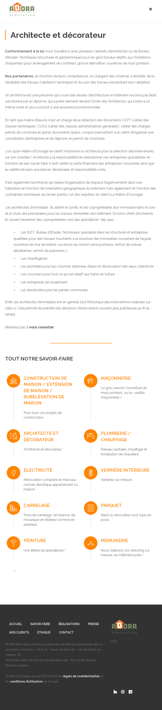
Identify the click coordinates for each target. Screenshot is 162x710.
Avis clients (19, 632)
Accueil (15, 624)
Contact (66, 632)
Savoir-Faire (40, 624)
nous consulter (41, 327)
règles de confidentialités (81, 676)
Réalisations (69, 624)
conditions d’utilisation (26, 681)
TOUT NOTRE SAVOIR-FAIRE (39, 359)
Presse (93, 624)
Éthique (43, 632)
